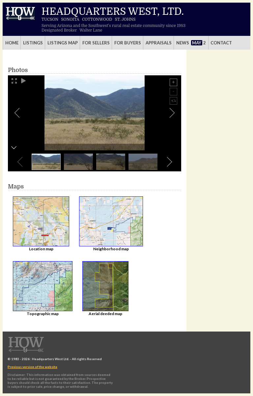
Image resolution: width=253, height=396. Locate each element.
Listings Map (62, 42)
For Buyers (127, 42)
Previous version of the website (32, 367)
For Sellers (96, 42)
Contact (221, 42)
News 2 (191, 42)
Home (11, 42)
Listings (33, 42)
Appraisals (159, 42)
